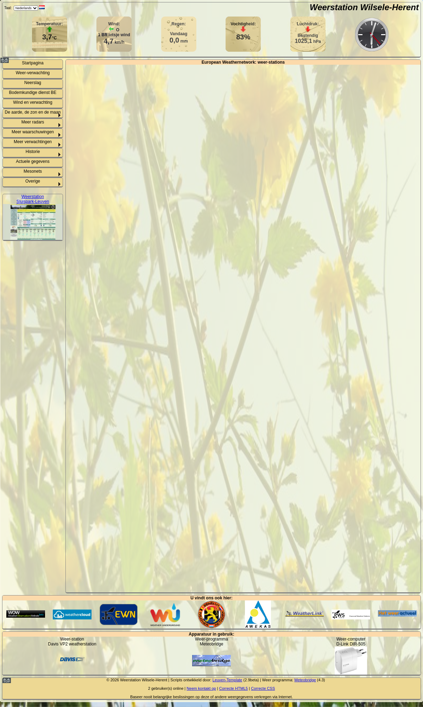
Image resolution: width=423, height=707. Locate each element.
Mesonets (33, 171)
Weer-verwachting (33, 72)
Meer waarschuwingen (33, 131)
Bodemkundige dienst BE (33, 92)
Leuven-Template (227, 680)
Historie (33, 151)
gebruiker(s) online (167, 688)
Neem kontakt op (201, 688)
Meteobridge (305, 680)
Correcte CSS (263, 688)
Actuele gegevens (32, 161)
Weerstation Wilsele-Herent (364, 7)
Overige (32, 181)
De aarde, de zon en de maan (33, 112)
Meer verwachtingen (33, 141)
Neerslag (32, 82)
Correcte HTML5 (233, 688)
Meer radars (32, 122)
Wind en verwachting (32, 102)
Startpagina (32, 62)
